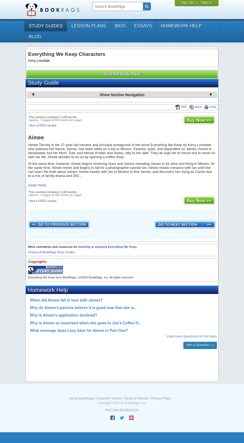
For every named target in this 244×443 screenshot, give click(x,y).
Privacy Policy (161, 398)
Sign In (206, 3)
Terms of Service (136, 398)
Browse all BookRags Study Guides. (52, 252)
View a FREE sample (43, 125)
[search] (117, 6)
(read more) (37, 185)
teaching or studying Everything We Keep (107, 246)
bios (120, 25)
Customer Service (109, 398)
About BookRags (81, 398)
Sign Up (187, 3)
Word (195, 106)
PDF (181, 106)
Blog (35, 36)
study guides (46, 25)
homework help (181, 25)
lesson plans (88, 25)
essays (143, 25)
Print (210, 106)
